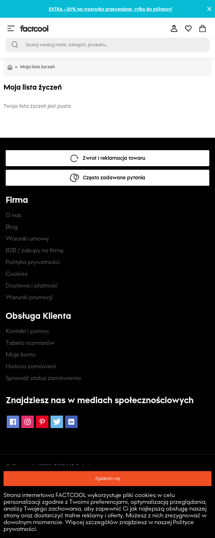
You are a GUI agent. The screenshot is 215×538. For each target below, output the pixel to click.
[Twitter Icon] (56, 422)
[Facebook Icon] (13, 422)
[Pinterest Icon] (42, 422)
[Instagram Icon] (27, 422)
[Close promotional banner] (209, 9)
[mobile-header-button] (174, 28)
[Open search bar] (15, 45)
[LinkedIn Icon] (71, 422)
